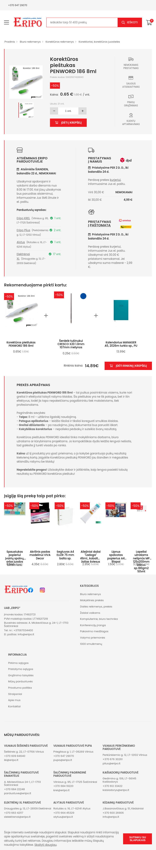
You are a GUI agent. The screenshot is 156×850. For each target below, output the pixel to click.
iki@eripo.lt (11, 760)
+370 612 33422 (112, 786)
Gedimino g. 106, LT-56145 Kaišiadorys (119, 780)
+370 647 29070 (17, 5)
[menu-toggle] (6, 22)
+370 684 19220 (63, 786)
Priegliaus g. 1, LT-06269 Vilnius (73, 752)
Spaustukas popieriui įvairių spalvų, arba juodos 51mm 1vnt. (14, 558)
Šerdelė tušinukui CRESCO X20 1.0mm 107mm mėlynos (70, 344)
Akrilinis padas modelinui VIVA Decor (40, 555)
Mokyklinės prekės (92, 600)
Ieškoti (132, 22)
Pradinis (9, 42)
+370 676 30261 (112, 759)
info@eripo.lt (26, 634)
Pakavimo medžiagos (94, 631)
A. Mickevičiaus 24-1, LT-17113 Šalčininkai (22, 783)
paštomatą (100, 225)
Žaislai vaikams (90, 613)
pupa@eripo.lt (62, 760)
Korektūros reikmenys (60, 42)
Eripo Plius (23, 230)
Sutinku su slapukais (137, 839)
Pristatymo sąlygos (20, 669)
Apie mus (14, 700)
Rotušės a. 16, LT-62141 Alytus (71, 808)
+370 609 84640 (14, 756)
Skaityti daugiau (46, 845)
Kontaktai (14, 706)
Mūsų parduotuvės (20, 681)
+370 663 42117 (13, 813)
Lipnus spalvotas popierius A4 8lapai (116, 557)
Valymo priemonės (92, 638)
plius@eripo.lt (111, 763)
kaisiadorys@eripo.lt (116, 790)
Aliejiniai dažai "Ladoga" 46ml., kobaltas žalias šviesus (90, 557)
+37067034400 (23, 630)
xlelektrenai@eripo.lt (17, 817)
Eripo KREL (23, 218)
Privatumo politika (20, 688)
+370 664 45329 (63, 813)
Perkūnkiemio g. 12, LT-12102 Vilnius (125, 755)
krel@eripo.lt (61, 790)
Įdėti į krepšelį (68, 123)
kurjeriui (115, 180)
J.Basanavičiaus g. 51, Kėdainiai (123, 808)
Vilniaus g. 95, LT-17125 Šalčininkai (75, 782)
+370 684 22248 (14, 789)
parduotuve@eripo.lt (17, 793)
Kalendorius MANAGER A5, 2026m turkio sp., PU (121, 344)
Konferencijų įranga (93, 625)
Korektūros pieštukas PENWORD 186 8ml (20, 344)
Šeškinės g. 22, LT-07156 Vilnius (24, 752)
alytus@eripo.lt (63, 817)
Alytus (21, 242)
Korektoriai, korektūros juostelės (99, 42)
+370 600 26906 (113, 813)
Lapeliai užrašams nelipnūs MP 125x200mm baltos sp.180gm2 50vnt (141, 561)
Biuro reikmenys (30, 42)
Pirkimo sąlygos (18, 663)
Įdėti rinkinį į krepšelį (128, 366)
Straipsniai (15, 694)
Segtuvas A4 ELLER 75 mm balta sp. (65, 555)
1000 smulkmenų (91, 644)
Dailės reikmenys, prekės (96, 606)
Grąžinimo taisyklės (21, 675)
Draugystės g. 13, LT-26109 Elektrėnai (27, 808)
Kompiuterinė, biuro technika (99, 619)
